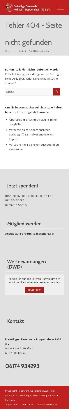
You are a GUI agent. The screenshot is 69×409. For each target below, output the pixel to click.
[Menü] (59, 7)
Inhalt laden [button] (34, 289)
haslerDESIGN (38, 395)
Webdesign (25, 395)
